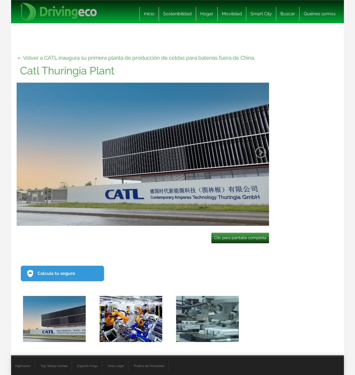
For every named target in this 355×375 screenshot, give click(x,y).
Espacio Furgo (87, 366)
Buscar (287, 13)
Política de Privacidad (149, 366)
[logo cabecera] (59, 12)
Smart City (261, 13)
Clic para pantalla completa (240, 237)
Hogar (206, 13)
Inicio (149, 13)
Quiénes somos (320, 13)
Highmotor (23, 366)
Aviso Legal (116, 366)
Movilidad (232, 13)
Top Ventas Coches (53, 366)
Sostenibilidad (177, 13)
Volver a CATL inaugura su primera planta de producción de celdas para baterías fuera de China (138, 58)
